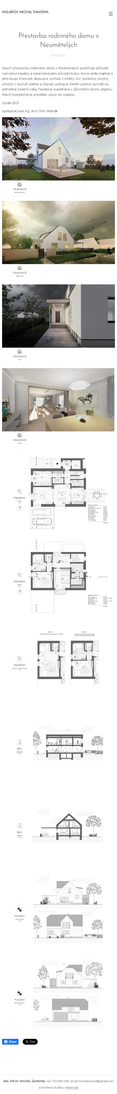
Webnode (71, 1087)
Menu (111, 13)
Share (10, 1041)
